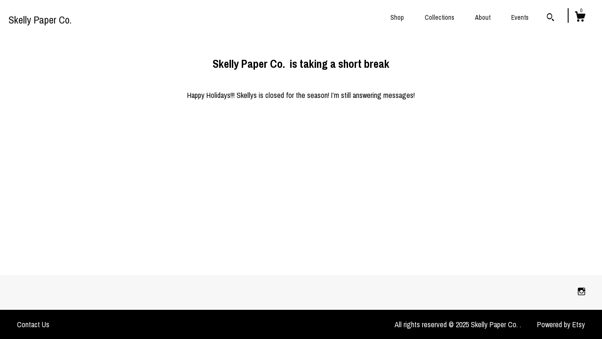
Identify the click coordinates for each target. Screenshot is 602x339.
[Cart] (580, 18)
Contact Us (33, 324)
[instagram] (581, 292)
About (483, 17)
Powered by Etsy (561, 324)
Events (520, 17)
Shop (397, 17)
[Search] (550, 18)
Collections (439, 17)
